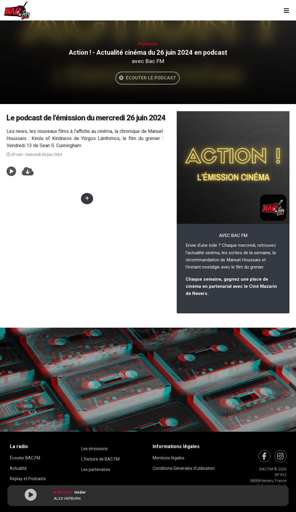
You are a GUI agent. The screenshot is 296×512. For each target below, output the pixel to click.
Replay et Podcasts (28, 478)
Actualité (18, 468)
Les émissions (94, 448)
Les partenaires (95, 469)
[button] (11, 171)
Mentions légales (168, 458)
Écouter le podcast (147, 78)
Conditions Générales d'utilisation (184, 468)
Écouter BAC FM (25, 458)
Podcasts (148, 44)
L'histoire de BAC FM (100, 459)
